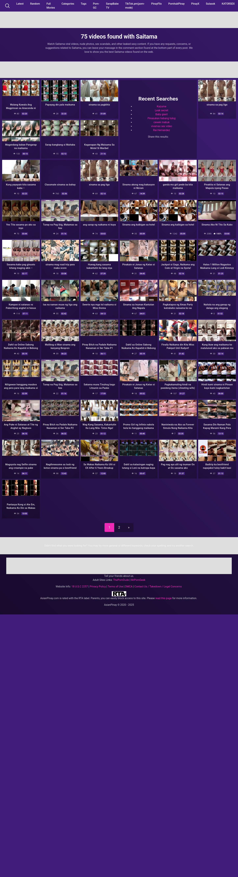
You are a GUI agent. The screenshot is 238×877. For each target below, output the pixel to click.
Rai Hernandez (161, 130)
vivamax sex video (161, 126)
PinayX (195, 3)
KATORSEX (228, 3)
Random (35, 3)
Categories (68, 3)
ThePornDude (121, 579)
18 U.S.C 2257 (79, 585)
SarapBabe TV (112, 5)
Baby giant (161, 114)
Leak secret (161, 110)
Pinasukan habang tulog (162, 118)
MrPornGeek (138, 579)
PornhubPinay (176, 3)
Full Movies (50, 5)
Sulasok (210, 3)
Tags (83, 3)
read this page (163, 597)
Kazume (161, 106)
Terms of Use (115, 585)
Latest (20, 3)
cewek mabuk (162, 122)
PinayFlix (156, 3)
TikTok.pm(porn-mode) (135, 5)
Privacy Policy (98, 585)
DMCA (128, 585)
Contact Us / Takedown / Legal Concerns (158, 585)
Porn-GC (96, 5)
